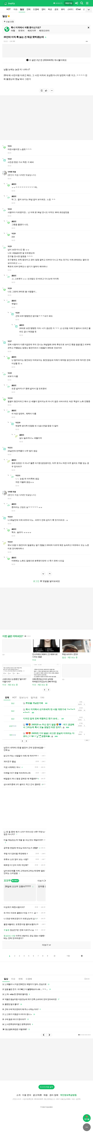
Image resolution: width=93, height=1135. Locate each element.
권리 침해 (53, 1095)
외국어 (21, 30)
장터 (43, 9)
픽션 (50, 9)
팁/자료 (34, 697)
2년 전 (6, 41)
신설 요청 (9, 22)
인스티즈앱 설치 (46, 1087)
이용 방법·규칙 (58, 3)
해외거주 (32, 30)
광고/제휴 (37, 1095)
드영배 (36, 9)
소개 (18, 1095)
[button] (44, 690)
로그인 (36, 581)
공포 (56, 9)
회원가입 (68, 3)
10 (54, 956)
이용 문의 (26, 1095)
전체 (7, 697)
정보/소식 (23, 697)
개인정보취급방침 (68, 1095)
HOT (8, 9)
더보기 (42, 881)
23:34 (86, 979)
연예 (28, 9)
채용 (46, 1095)
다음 (68, 956)
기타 (42, 697)
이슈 (15, 9)
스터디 (70, 9)
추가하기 (15, 881)
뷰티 (63, 9)
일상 (22, 9)
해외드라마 (44, 30)
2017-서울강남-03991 (63, 1099)
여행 (13, 30)
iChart (78, 9)
